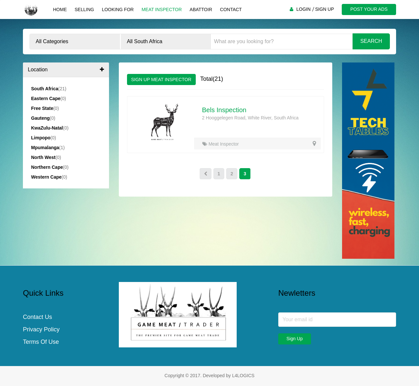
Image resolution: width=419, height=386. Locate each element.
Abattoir (201, 9)
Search (371, 41)
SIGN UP (324, 9)
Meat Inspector (161, 9)
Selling (84, 9)
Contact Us (37, 317)
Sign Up (294, 338)
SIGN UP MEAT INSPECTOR (161, 79)
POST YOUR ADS (369, 9)
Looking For (118, 9)
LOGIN (303, 9)
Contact (231, 9)
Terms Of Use (41, 342)
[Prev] (205, 173)
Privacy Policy (41, 329)
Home (60, 9)
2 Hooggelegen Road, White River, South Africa (250, 117)
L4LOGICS (243, 375)
